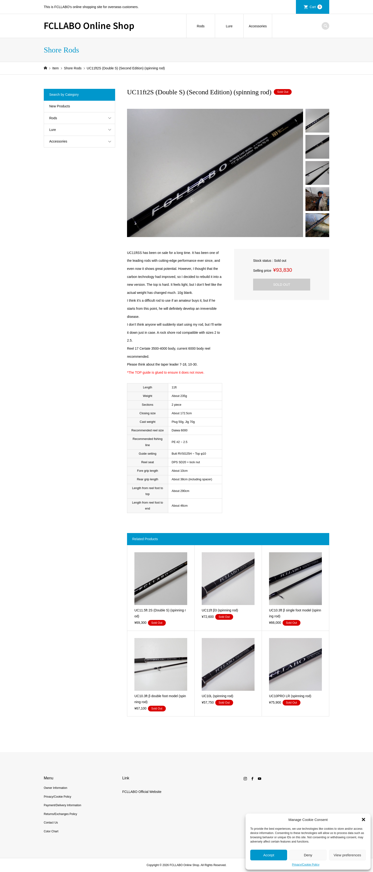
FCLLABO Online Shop (89, 25)
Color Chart (51, 831)
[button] (363, 819)
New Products (59, 106)
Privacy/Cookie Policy (305, 864)
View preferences (347, 855)
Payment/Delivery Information (62, 805)
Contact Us (51, 822)
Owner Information (55, 788)
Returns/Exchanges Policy (60, 814)
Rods (201, 26)
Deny (308, 855)
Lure (229, 26)
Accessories (258, 26)
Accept (268, 855)
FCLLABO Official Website (141, 792)
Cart (316, 7)
